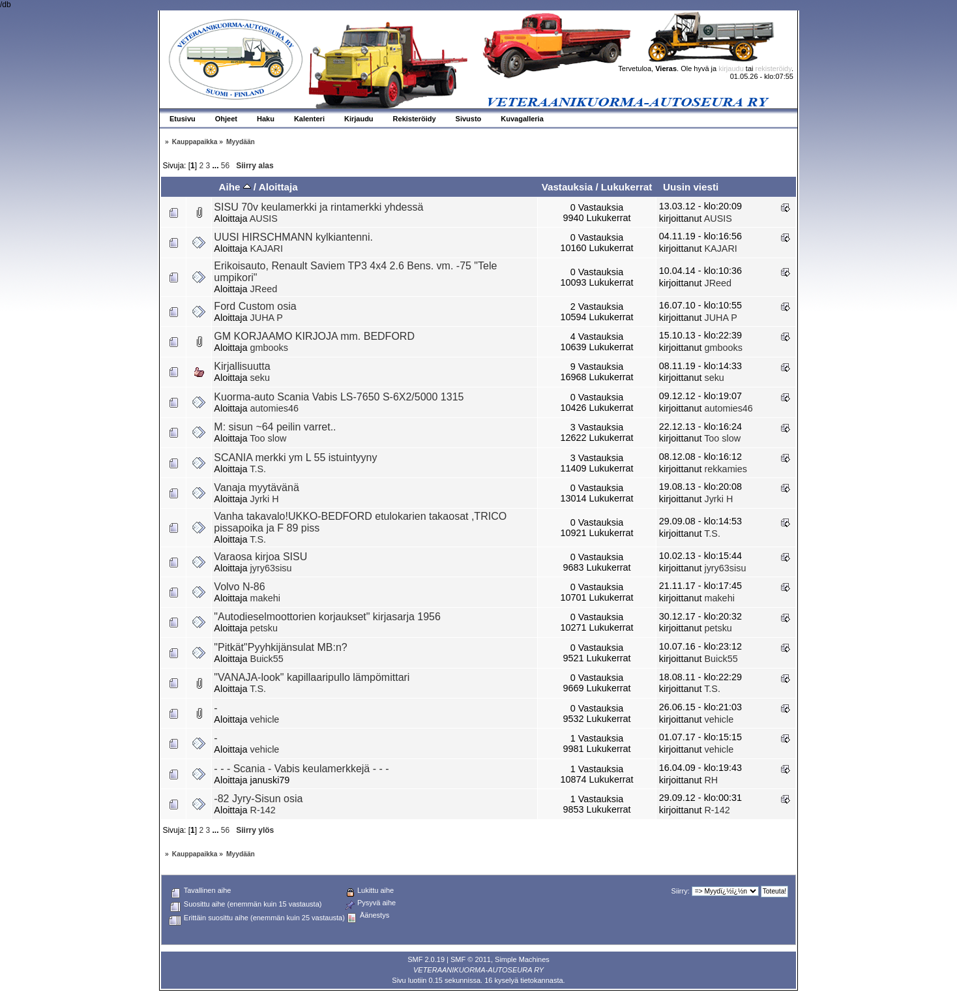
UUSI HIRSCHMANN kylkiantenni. (293, 237)
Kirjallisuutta (242, 366)
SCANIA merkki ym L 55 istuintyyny (295, 457)
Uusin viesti (690, 186)
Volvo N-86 (239, 586)
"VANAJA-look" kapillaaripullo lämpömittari (311, 677)
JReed (264, 289)
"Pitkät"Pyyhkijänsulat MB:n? (280, 647)
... (217, 165)
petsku (264, 628)
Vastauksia (567, 186)
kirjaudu (731, 68)
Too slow (268, 438)
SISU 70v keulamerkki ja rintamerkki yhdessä (318, 207)
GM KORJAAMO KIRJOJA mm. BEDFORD (314, 336)
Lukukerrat (627, 186)
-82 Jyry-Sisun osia (258, 798)
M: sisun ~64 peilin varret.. (275, 426)
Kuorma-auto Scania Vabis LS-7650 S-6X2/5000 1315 (339, 396)
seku (260, 377)
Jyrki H (264, 499)
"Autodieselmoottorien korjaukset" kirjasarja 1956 (327, 616)
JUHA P (266, 317)
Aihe (234, 186)
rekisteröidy (773, 68)
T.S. (258, 469)
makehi (265, 598)
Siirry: (680, 891)
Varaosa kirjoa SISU (260, 556)
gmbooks (269, 347)
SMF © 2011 (470, 959)
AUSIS (264, 218)
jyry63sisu (271, 568)
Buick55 (267, 659)
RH (711, 780)
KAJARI (266, 248)
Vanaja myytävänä (256, 487)
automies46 (274, 408)
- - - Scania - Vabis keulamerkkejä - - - (301, 768)
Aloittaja (278, 186)
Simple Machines (522, 959)
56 (225, 165)
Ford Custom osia (255, 306)
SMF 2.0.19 (426, 959)
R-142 (263, 810)
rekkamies (725, 469)
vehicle (265, 719)
